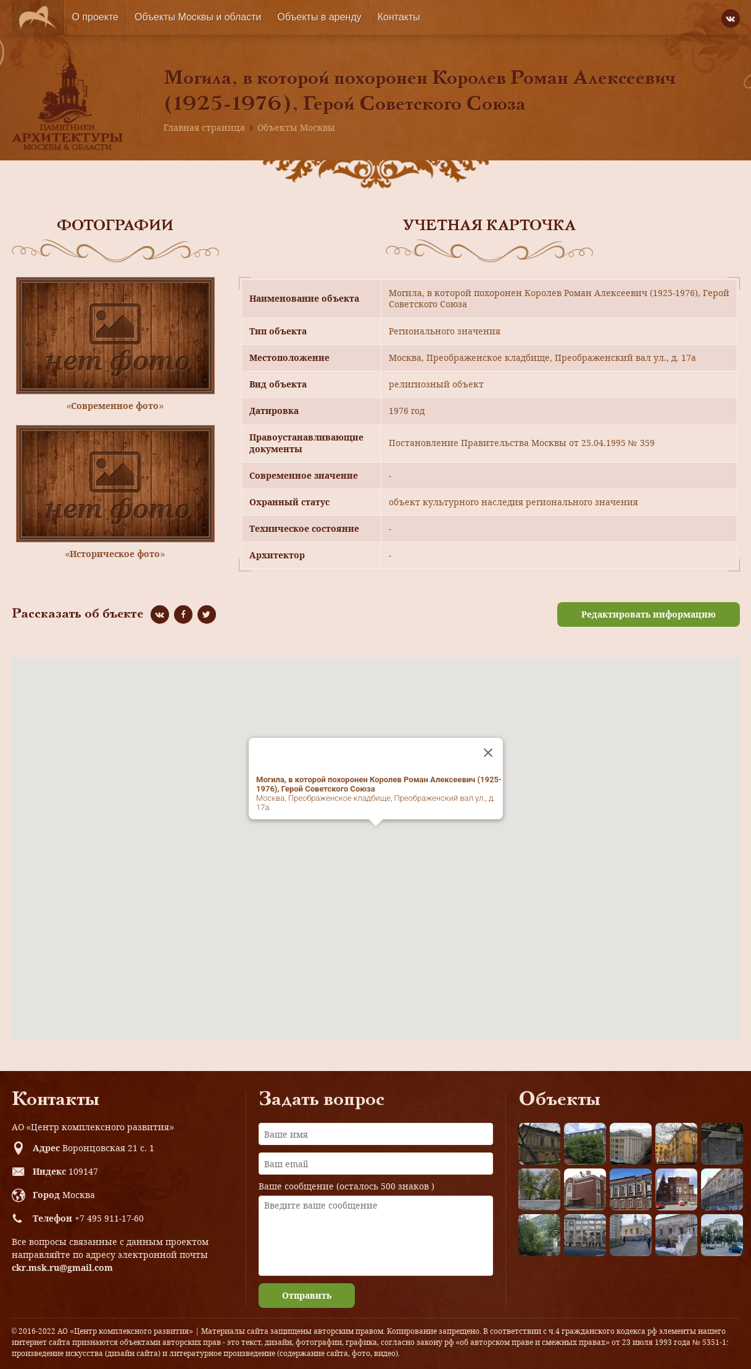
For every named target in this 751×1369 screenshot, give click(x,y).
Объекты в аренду (320, 17)
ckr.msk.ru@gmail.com (62, 1267)
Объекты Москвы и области (198, 17)
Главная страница (204, 127)
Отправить (306, 1295)
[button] (376, 837)
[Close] (488, 752)
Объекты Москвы (296, 127)
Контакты (399, 17)
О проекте (95, 17)
